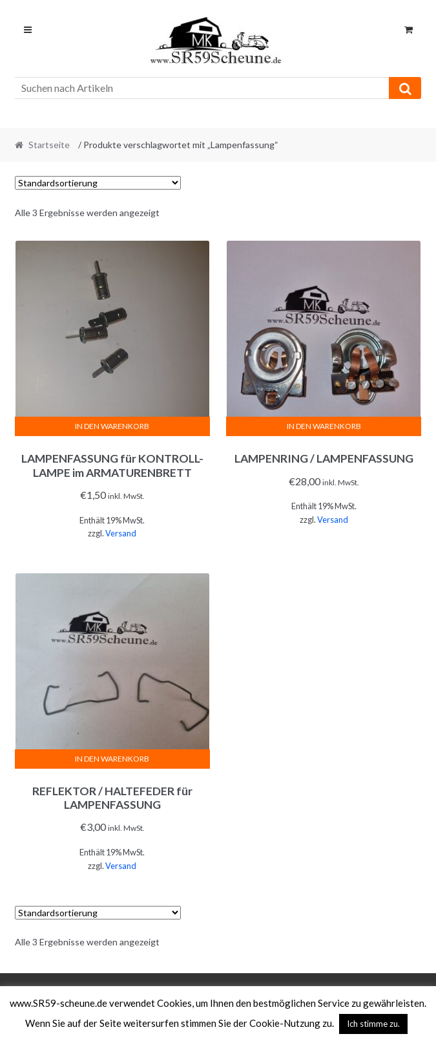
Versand (120, 533)
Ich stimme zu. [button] (373, 1023)
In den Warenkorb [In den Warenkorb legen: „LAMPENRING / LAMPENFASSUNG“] (324, 426)
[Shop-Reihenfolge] (98, 183)
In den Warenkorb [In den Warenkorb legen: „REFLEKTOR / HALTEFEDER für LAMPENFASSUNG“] (112, 759)
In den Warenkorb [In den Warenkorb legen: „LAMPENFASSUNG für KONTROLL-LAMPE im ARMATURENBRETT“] (112, 426)
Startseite (49, 144)
